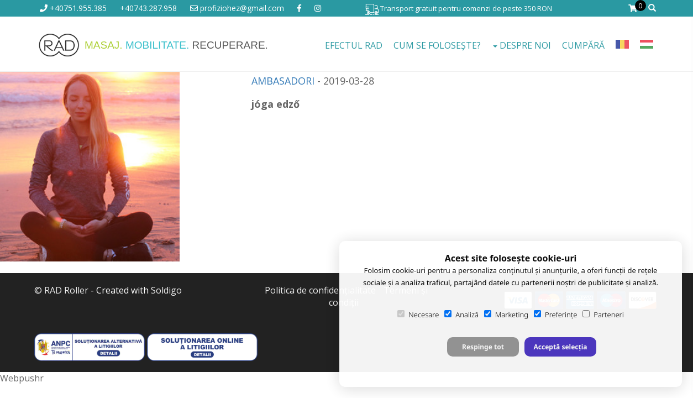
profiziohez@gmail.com (237, 8)
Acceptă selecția (560, 347)
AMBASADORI (282, 80)
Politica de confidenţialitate (320, 290)
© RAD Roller (61, 290)
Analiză (461, 315)
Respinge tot (483, 347)
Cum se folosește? (437, 45)
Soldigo (166, 290)
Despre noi (522, 45)
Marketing (506, 315)
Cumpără (583, 45)
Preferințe (555, 315)
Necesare (418, 315)
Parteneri (602, 315)
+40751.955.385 (73, 8)
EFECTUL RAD (353, 45)
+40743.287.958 (148, 8)
